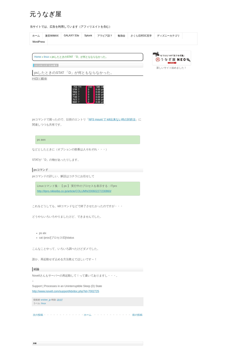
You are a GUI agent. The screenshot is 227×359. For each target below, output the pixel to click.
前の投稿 (137, 315)
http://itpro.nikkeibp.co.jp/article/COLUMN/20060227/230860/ (74, 191)
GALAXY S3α (71, 35)
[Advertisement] (171, 121)
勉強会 (121, 35)
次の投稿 (38, 315)
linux (46, 56)
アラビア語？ (104, 35)
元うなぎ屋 (45, 14)
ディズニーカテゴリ (168, 35)
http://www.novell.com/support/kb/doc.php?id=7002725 (65, 291)
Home (37, 56)
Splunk (88, 35)
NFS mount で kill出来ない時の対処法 (112, 119)
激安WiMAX (51, 35)
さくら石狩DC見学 (141, 35)
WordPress (38, 41)
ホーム (36, 35)
